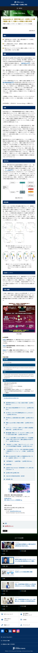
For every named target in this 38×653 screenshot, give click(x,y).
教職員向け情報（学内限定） (9, 644)
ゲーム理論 (9, 170)
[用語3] (4, 350)
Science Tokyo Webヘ (7, 637)
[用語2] (4, 345)
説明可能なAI (25, 63)
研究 (6, 523)
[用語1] (4, 339)
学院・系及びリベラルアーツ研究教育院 (12, 500)
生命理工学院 (7, 498)
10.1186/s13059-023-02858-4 (11, 398)
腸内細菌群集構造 (8, 82)
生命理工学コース (9, 526)
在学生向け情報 (6, 640)
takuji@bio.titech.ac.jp (15, 511)
